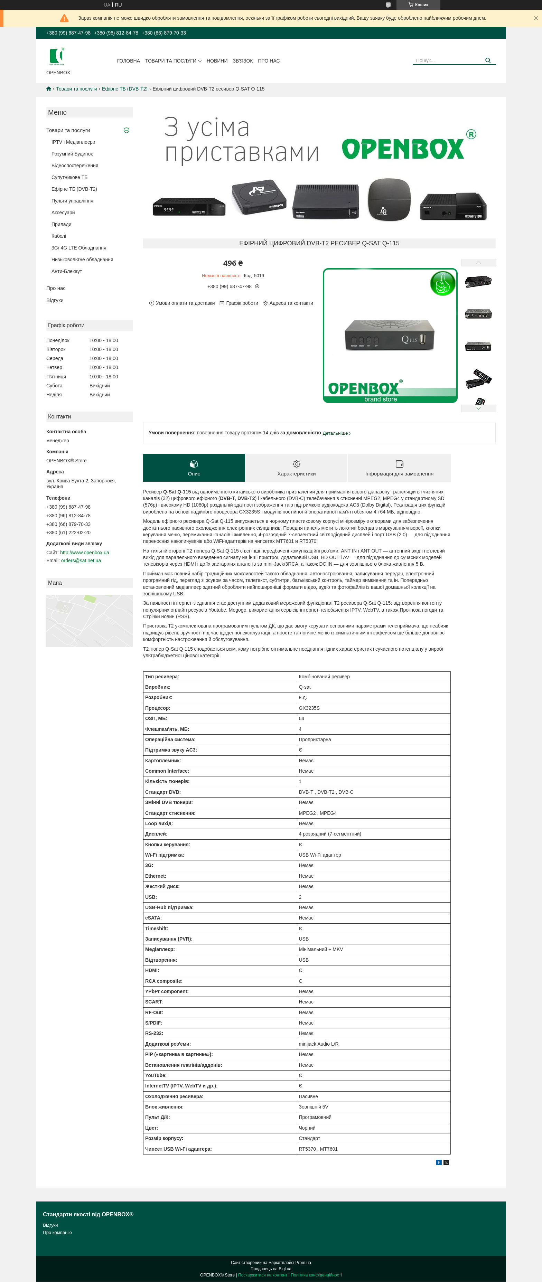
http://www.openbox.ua (84, 552)
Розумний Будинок (72, 154)
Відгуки (55, 300)
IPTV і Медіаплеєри (73, 142)
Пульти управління (72, 201)
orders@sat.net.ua (81, 560)
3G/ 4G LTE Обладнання (79, 248)
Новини (217, 61)
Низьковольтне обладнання (82, 259)
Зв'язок (243, 61)
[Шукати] (488, 60)
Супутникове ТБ (69, 177)
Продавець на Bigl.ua (271, 1269)
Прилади (62, 224)
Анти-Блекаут (67, 271)
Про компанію (57, 1232)
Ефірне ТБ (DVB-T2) (125, 88)
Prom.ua (303, 1263)
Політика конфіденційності (316, 1275)
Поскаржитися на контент (262, 1275)
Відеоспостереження (75, 165)
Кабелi (59, 236)
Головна (128, 61)
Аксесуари (63, 212)
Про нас (269, 61)
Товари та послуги (170, 61)
